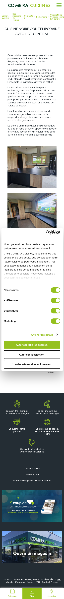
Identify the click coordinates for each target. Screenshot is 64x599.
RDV (32, 593)
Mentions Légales (24, 582)
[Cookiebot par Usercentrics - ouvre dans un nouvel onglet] (46, 232)
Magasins (52, 593)
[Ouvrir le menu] (59, 5)
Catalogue (12, 593)
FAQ (38, 582)
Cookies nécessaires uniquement (31, 364)
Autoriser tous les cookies (31, 344)
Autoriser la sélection (31, 354)
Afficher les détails (42, 334)
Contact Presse (50, 582)
